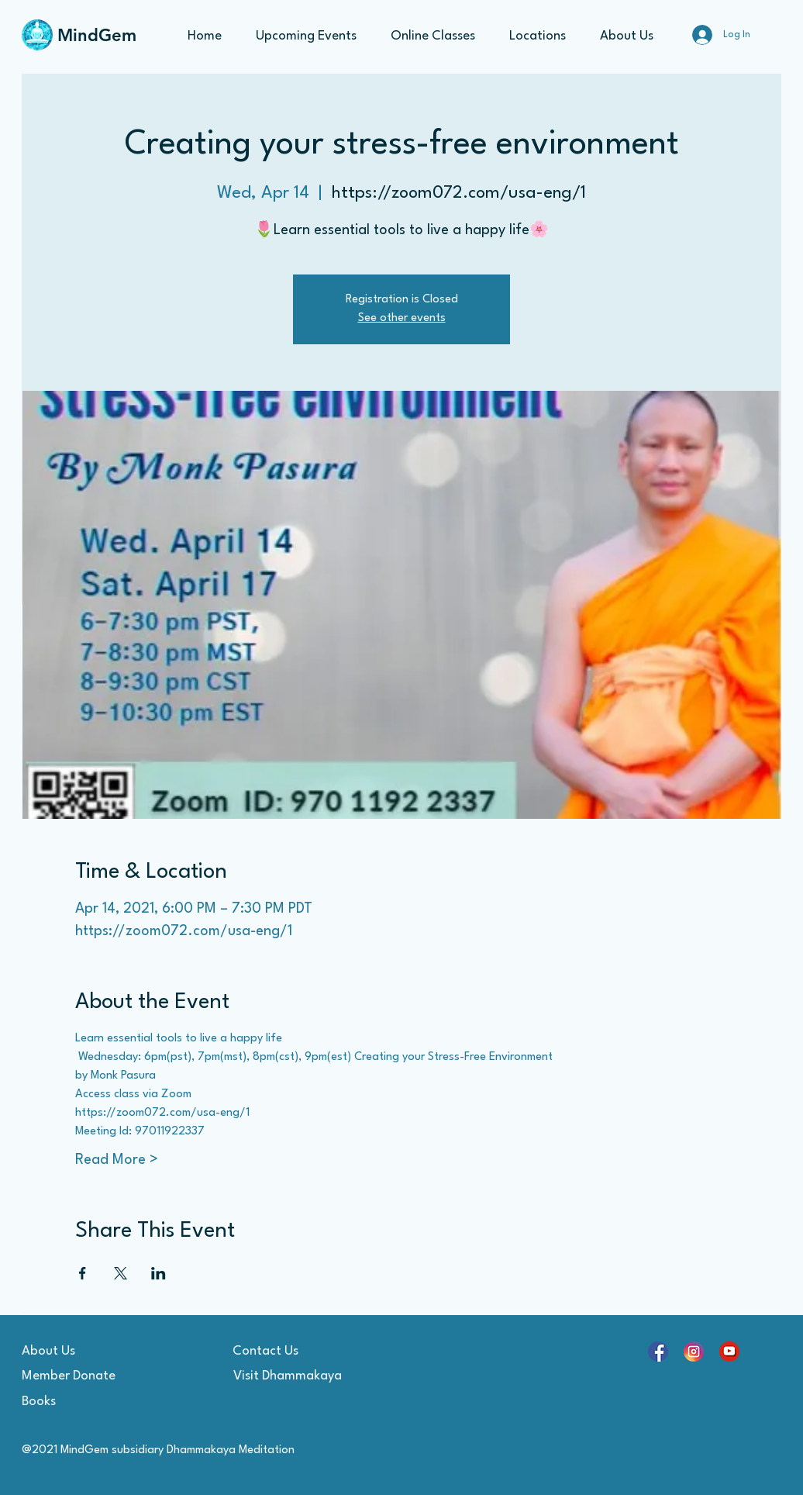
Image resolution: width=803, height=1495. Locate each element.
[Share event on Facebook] (82, 1273)
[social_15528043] (694, 1351)
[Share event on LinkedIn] (158, 1273)
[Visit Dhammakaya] (288, 1376)
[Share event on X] (120, 1273)
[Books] (77, 1402)
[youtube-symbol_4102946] (729, 1351)
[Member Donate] (77, 1376)
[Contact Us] (265, 1351)
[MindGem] (99, 34)
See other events (402, 318)
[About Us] (77, 1351)
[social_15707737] (658, 1351)
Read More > (116, 1160)
